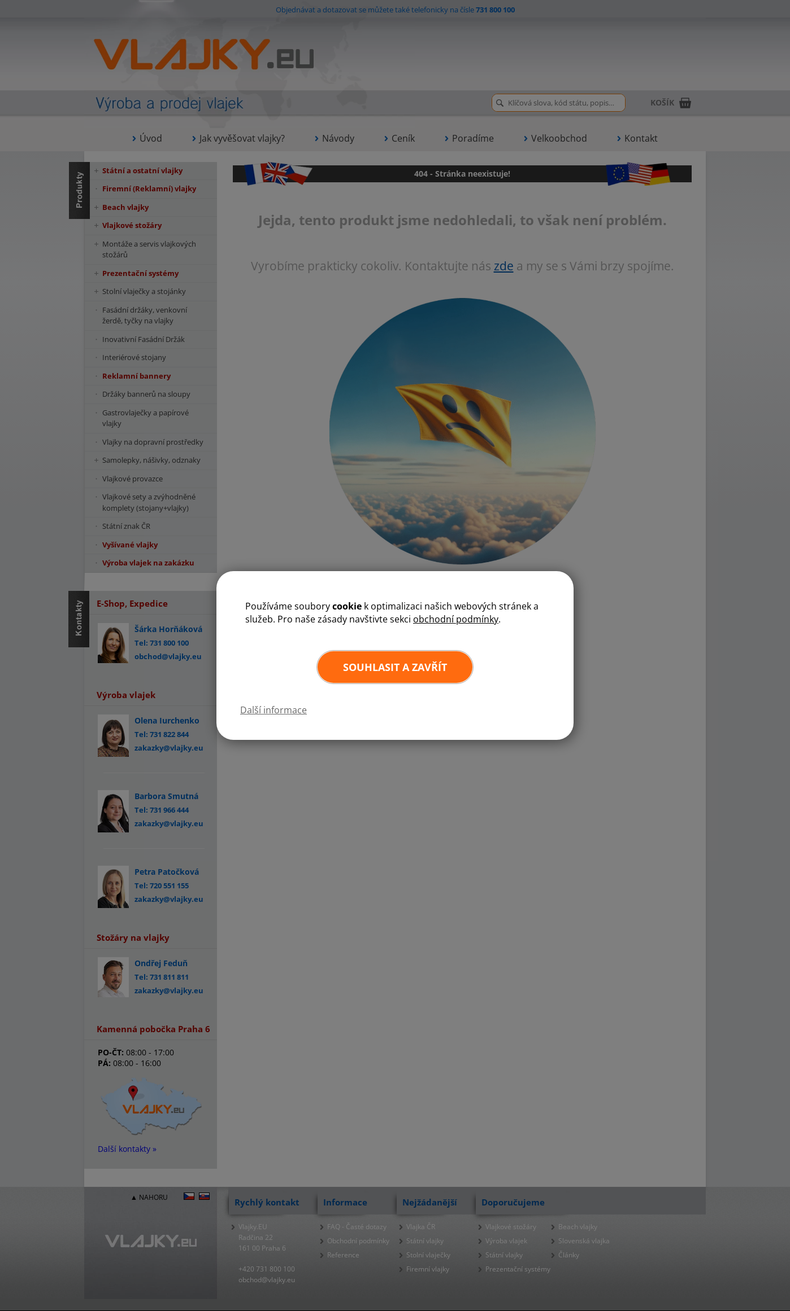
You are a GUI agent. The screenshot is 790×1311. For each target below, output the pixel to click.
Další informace (273, 710)
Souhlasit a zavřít (395, 667)
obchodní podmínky (455, 619)
